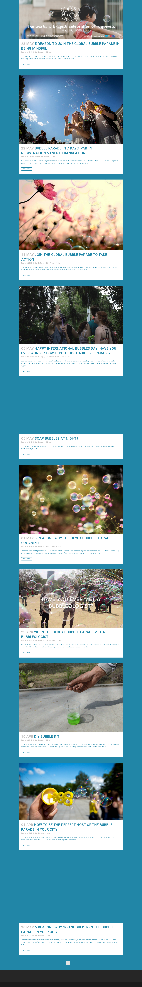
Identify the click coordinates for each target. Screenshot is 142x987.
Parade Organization (42, 157)
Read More (26, 64)
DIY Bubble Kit (46, 736)
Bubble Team (39, 263)
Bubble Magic (39, 52)
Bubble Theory (50, 263)
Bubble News (49, 357)
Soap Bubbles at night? (56, 438)
